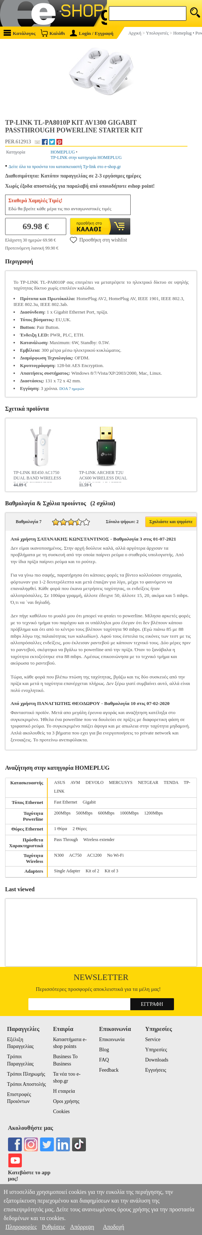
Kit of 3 (111, 870)
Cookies (61, 1111)
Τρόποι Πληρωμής (26, 1074)
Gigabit (89, 802)
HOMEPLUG (63, 152)
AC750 (75, 855)
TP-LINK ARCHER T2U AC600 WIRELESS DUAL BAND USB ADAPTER (103, 476)
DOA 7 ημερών (71, 388)
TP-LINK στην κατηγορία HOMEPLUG (86, 157)
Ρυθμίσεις (53, 1227)
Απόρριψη (82, 1227)
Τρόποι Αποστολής (26, 1084)
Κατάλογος (20, 32)
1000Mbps (129, 813)
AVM (75, 782)
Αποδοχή (113, 1227)
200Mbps (62, 813)
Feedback (109, 1070)
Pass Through (66, 839)
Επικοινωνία (111, 1039)
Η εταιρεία (64, 1091)
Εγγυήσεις (155, 1070)
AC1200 (94, 855)
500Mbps (84, 813)
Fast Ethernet (66, 802)
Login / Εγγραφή (92, 33)
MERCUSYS (120, 782)
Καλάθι (52, 32)
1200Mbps (153, 813)
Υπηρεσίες (156, 1049)
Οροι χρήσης (66, 1101)
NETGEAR (148, 782)
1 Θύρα (60, 828)
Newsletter (101, 977)
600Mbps (106, 813)
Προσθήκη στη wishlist (98, 239)
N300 (59, 855)
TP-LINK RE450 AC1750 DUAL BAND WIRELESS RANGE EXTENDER (37, 476)
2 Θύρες (79, 828)
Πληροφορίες (21, 1227)
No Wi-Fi (115, 855)
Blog (104, 1049)
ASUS (60, 782)
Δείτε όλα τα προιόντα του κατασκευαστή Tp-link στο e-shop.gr (64, 166)
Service (153, 1039)
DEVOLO (94, 782)
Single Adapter (67, 870)
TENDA (171, 782)
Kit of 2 (92, 870)
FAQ (104, 1060)
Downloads (157, 1060)
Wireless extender (99, 839)
